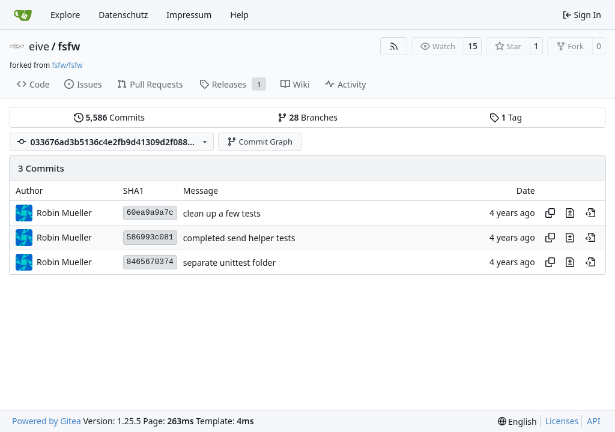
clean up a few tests (222, 213)
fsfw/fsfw (67, 65)
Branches (307, 117)
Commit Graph (259, 141)
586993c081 (150, 237)
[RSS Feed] (394, 46)
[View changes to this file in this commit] (570, 213)
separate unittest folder (229, 262)
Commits (109, 117)
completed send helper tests (239, 238)
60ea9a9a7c (150, 212)
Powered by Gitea (46, 421)
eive (39, 46)
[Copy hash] (550, 213)
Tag (505, 117)
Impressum (188, 14)
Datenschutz (123, 14)
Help (239, 14)
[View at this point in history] (590, 213)
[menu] (517, 421)
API (593, 421)
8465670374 (150, 261)
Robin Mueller (64, 212)
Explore (65, 14)
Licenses (562, 421)
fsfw (69, 46)
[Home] (23, 15)
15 (472, 46)
